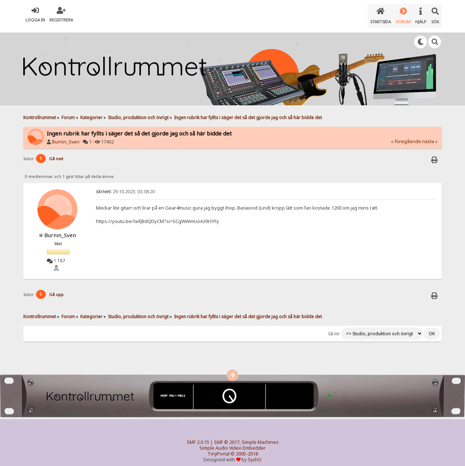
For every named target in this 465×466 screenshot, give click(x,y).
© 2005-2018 (244, 448)
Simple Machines (260, 436)
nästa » (429, 136)
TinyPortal (218, 448)
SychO (255, 454)
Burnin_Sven (66, 136)
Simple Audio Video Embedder (232, 442)
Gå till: (334, 328)
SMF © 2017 (226, 436)
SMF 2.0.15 (198, 436)
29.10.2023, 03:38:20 (125, 186)
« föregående (406, 136)
